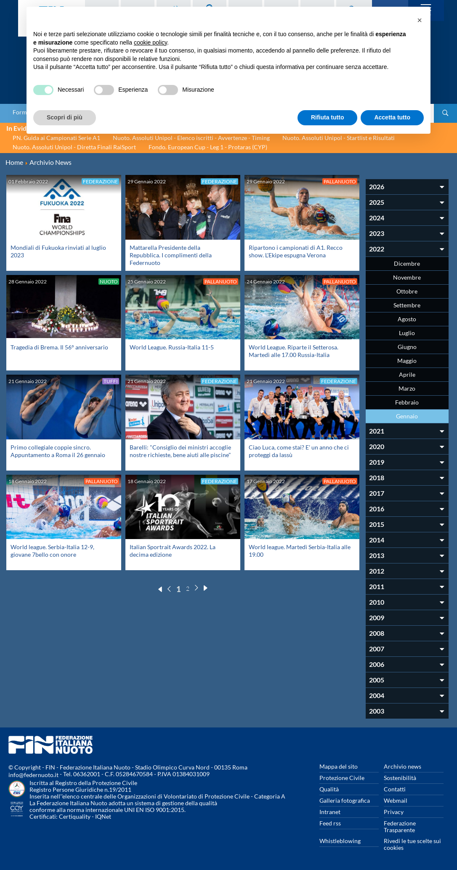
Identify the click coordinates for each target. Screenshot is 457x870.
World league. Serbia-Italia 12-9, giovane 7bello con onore (52, 550)
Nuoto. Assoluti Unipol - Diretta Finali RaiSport (74, 147)
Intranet (329, 811)
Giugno (407, 346)
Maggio (407, 360)
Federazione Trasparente (400, 826)
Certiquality (74, 816)
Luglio (407, 332)
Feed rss (330, 823)
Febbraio (407, 402)
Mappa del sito (338, 766)
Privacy (394, 811)
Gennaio (407, 416)
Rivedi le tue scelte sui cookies (412, 844)
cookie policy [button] (150, 42)
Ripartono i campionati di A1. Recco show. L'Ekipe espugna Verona (296, 251)
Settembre (406, 305)
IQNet (103, 816)
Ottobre (406, 291)
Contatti (395, 789)
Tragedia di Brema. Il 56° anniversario (59, 347)
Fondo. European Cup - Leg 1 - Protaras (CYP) (208, 147)
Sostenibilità (400, 777)
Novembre (407, 277)
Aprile (407, 374)
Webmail (395, 800)
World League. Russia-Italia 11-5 (172, 347)
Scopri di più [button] (64, 117)
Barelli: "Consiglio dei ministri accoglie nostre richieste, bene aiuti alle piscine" (180, 451)
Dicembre (407, 263)
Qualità (329, 789)
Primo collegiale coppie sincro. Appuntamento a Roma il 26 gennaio (58, 451)
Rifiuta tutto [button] (327, 117)
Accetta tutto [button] (392, 117)
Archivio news (402, 766)
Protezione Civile (341, 777)
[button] (419, 20)
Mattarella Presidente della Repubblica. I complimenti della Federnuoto (171, 255)
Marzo (407, 388)
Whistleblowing (340, 840)
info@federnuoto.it (33, 774)
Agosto (407, 319)
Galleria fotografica (344, 800)
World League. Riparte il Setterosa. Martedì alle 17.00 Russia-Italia (293, 351)
